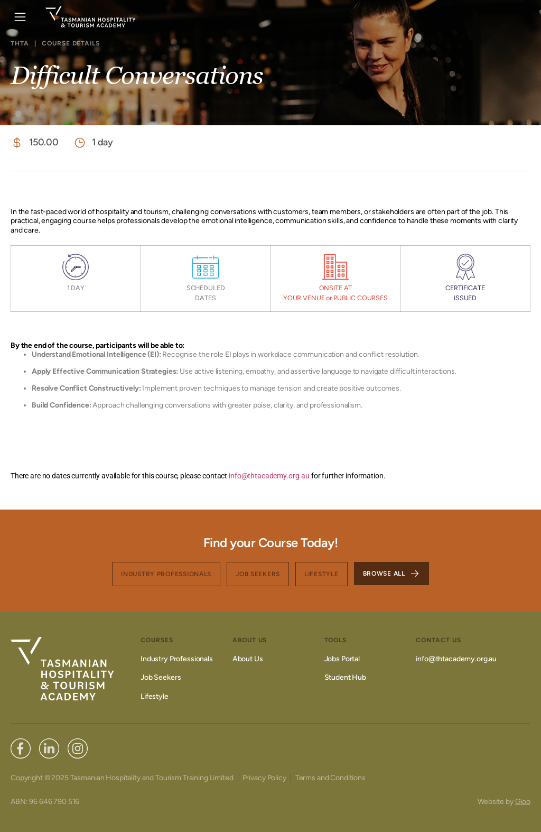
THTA (20, 43)
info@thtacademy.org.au (268, 476)
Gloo (522, 801)
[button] (20, 17)
